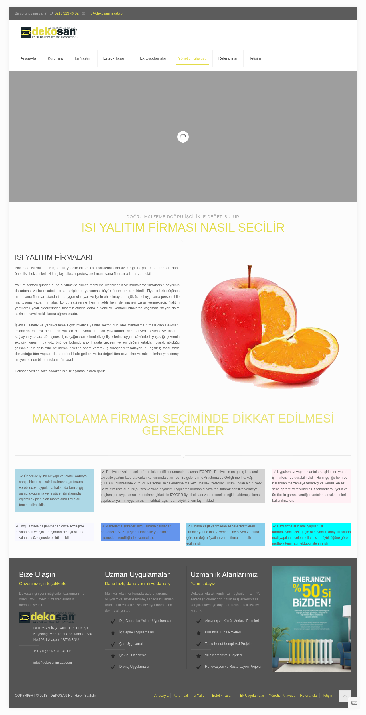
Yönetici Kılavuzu (282, 696)
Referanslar (309, 696)
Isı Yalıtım (199, 696)
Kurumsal (180, 696)
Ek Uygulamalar (252, 696)
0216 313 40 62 (67, 13)
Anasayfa (161, 696)
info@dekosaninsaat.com (106, 13)
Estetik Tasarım (224, 696)
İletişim (328, 696)
